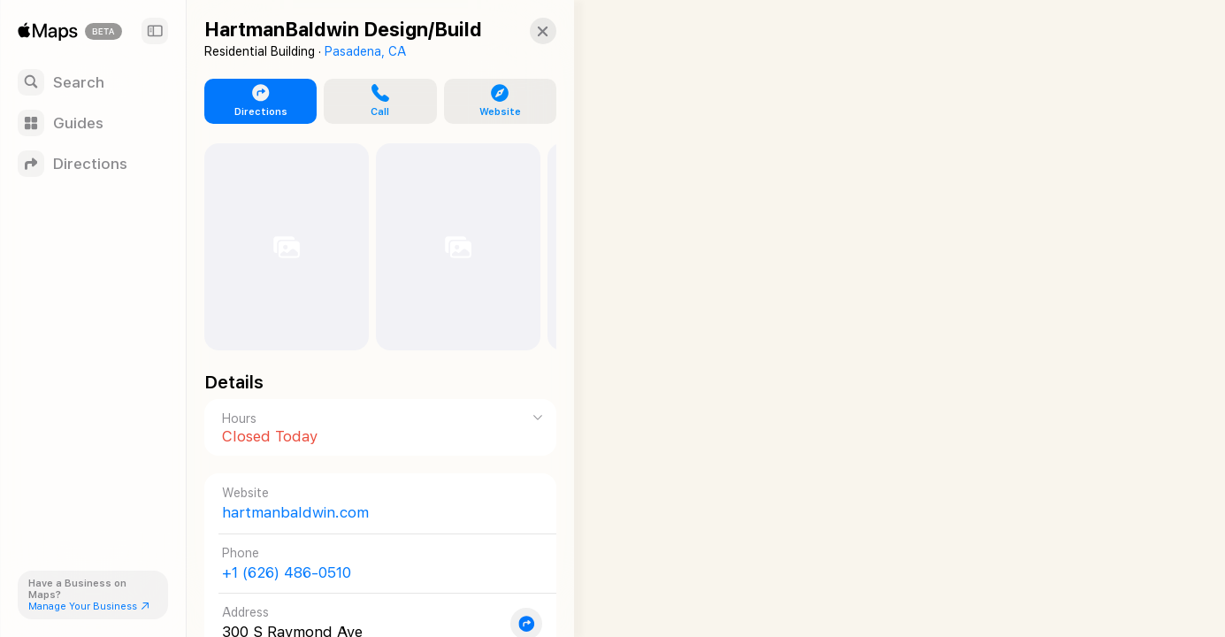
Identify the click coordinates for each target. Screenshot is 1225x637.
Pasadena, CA (365, 51)
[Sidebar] (155, 31)
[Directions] (93, 163)
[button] (527, 31)
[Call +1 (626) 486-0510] (372, 563)
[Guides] (93, 123)
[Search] (93, 82)
